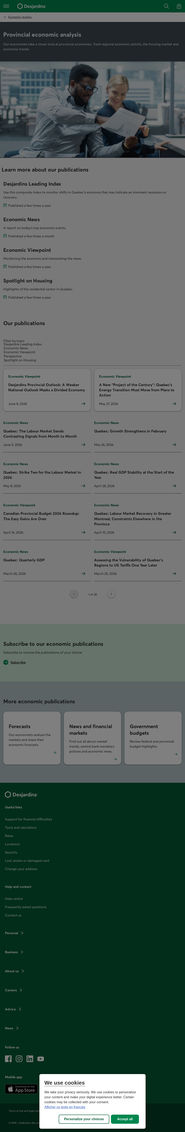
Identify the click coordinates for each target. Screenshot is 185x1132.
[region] (92, 1101)
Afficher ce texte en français (64, 1107)
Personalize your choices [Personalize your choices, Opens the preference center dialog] (84, 1119)
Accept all (125, 1119)
